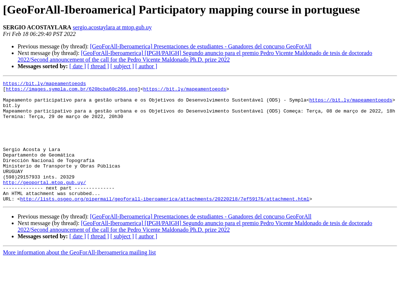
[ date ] (77, 66)
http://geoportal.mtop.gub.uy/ (44, 203)
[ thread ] (98, 66)
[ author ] (146, 66)
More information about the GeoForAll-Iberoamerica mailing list (79, 276)
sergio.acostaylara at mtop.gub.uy (112, 27)
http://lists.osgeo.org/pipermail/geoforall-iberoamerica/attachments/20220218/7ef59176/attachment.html (164, 223)
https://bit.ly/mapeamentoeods (44, 84)
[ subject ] (122, 66)
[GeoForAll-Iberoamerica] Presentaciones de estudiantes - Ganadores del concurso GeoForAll (200, 46)
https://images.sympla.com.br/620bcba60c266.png (72, 91)
